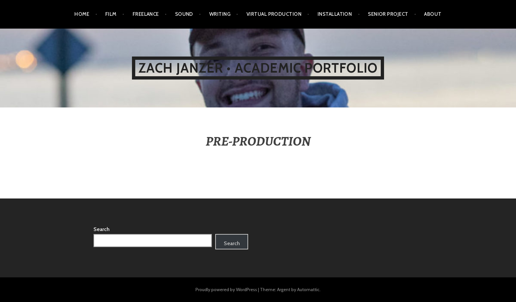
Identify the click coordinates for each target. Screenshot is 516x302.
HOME (81, 14)
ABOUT (432, 14)
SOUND (184, 14)
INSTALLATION (335, 14)
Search (101, 229)
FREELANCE (146, 14)
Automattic (308, 289)
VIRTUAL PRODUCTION (273, 14)
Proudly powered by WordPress (226, 289)
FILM (110, 14)
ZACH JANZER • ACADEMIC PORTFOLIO (258, 68)
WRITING (219, 14)
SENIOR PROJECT (388, 14)
